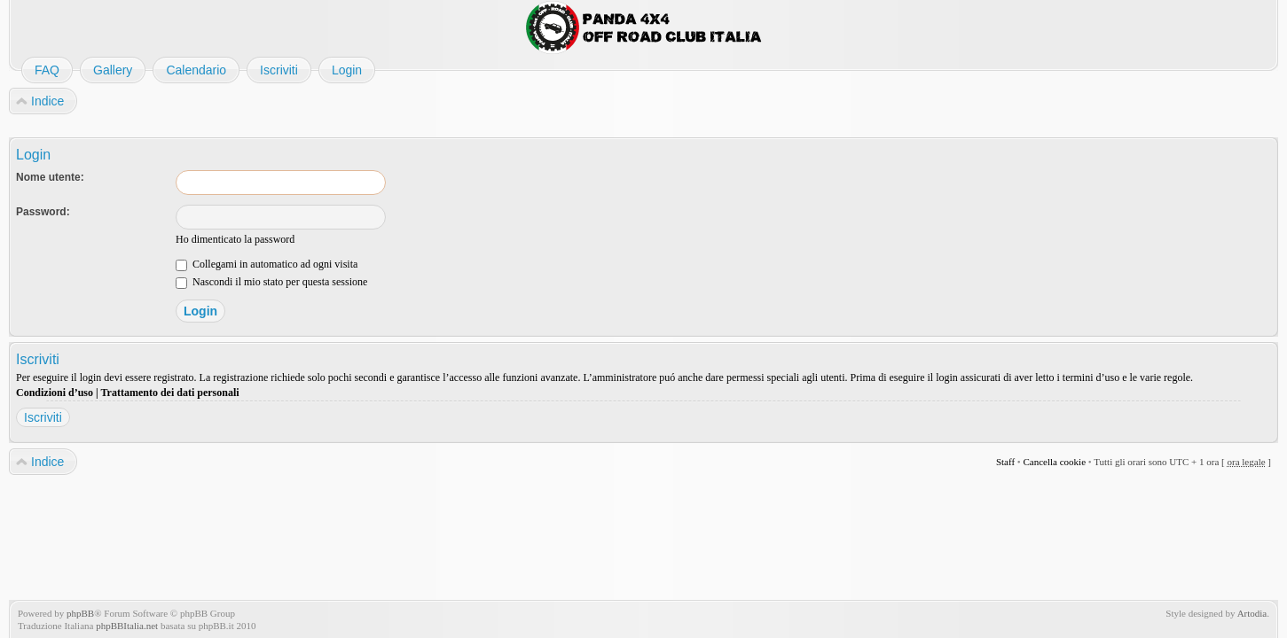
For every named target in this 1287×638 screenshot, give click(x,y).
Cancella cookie (1054, 461)
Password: (43, 212)
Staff (1005, 461)
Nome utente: (50, 177)
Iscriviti (43, 417)
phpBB (80, 613)
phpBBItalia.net (127, 625)
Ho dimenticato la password (235, 239)
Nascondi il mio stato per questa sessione (271, 282)
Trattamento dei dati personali (169, 392)
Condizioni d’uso (54, 392)
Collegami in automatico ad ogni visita (266, 264)
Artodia (1252, 613)
